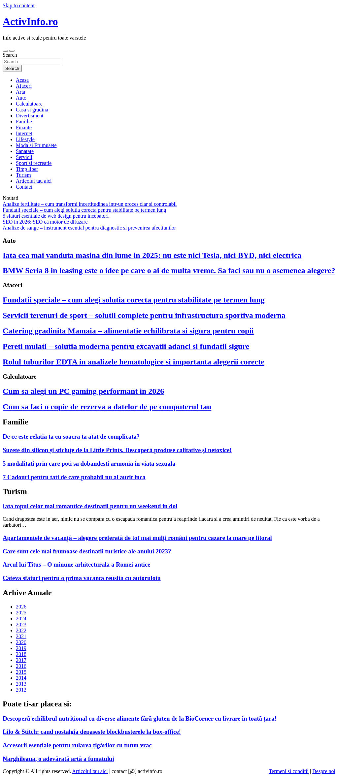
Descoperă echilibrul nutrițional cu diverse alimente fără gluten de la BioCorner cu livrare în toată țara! (140, 718)
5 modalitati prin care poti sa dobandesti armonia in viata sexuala (89, 463)
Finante (24, 127)
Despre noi (323, 771)
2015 (21, 672)
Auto (21, 98)
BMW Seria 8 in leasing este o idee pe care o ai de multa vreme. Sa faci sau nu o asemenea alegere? (169, 270)
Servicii (24, 157)
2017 (21, 660)
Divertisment (30, 115)
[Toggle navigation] (5, 51)
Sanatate (25, 151)
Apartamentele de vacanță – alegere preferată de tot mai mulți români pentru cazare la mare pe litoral (137, 537)
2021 (21, 636)
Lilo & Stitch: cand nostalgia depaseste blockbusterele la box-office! (92, 731)
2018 (21, 654)
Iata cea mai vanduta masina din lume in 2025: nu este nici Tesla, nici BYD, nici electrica (152, 255)
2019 (21, 648)
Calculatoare (29, 104)
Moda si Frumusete (36, 145)
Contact (24, 187)
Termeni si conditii (289, 771)
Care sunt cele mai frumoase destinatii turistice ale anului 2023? (87, 551)
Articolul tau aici (33, 181)
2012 (21, 690)
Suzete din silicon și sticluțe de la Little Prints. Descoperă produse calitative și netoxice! (117, 450)
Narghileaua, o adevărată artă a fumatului (58, 758)
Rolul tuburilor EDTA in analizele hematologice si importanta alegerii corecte (133, 361)
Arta (20, 92)
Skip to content (19, 5)
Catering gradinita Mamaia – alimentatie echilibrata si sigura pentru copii (128, 330)
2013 (21, 684)
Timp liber (27, 169)
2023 (21, 624)
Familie (24, 121)
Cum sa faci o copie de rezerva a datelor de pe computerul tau (107, 406)
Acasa (22, 80)
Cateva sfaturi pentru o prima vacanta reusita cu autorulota (82, 578)
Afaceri (24, 86)
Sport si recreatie (33, 163)
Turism (23, 175)
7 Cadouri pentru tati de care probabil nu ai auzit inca (74, 477)
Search (10, 55)
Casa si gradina (32, 109)
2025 (21, 612)
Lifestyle (25, 139)
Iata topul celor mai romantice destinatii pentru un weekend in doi (90, 506)
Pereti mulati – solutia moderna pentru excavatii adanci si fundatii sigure (126, 346)
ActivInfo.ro (30, 21)
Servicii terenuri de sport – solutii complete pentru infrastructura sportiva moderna (144, 315)
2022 (21, 630)
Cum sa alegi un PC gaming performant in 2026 (83, 391)
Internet (24, 133)
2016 (21, 666)
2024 (21, 618)
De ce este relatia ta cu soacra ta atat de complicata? (71, 436)
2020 (21, 642)
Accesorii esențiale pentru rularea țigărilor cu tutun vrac (77, 745)
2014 (21, 678)
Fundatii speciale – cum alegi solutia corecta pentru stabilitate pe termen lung (134, 299)
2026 (21, 606)
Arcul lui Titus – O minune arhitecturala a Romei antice (76, 564)
